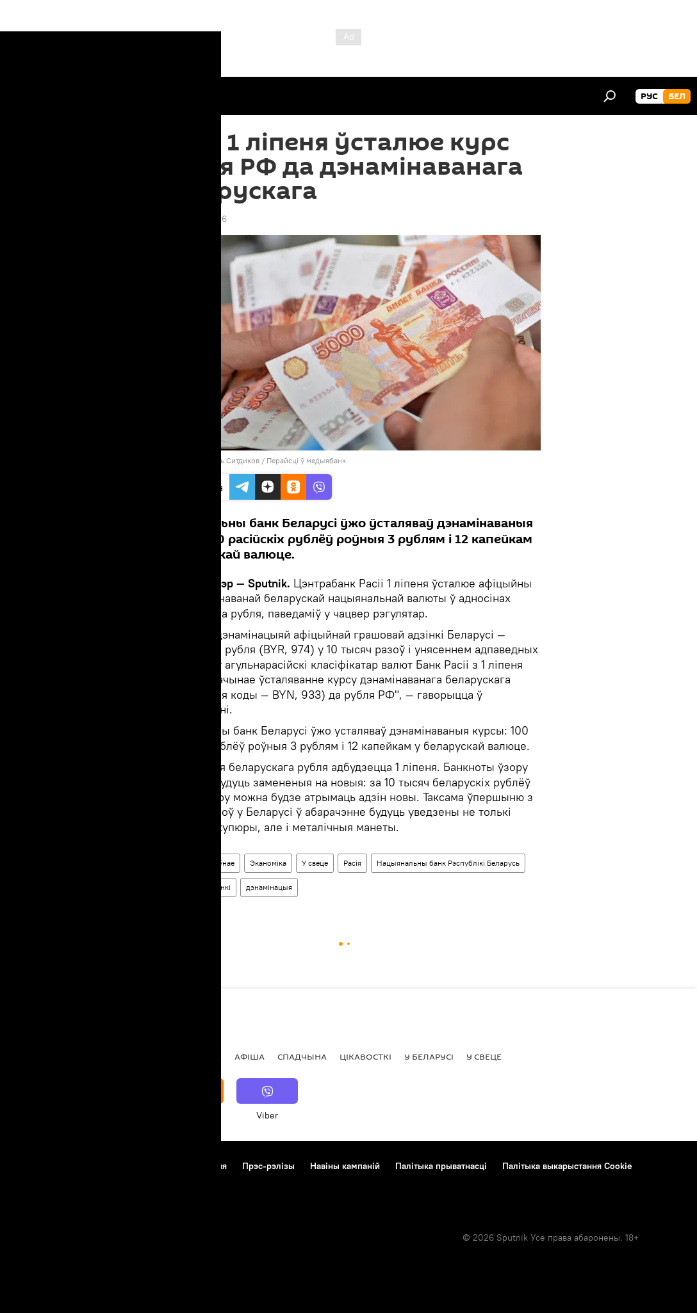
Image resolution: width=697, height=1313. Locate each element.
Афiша (249, 1056)
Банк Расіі (179, 887)
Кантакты (96, 1166)
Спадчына (302, 1056)
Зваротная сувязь (49, 1183)
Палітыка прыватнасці (441, 1166)
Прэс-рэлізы (268, 1166)
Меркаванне (192, 1056)
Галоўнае (218, 863)
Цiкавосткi (365, 1056)
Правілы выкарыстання (179, 1166)
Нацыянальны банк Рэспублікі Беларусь (448, 863)
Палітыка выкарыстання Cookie (567, 1166)
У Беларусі (429, 1056)
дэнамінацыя (269, 887)
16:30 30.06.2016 (191, 219)
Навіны (175, 863)
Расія (352, 863)
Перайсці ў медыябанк (306, 460)
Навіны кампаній (345, 1166)
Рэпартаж (84, 1056)
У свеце (315, 863)
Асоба (135, 1056)
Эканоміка (268, 863)
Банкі (221, 887)
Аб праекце (37, 1166)
